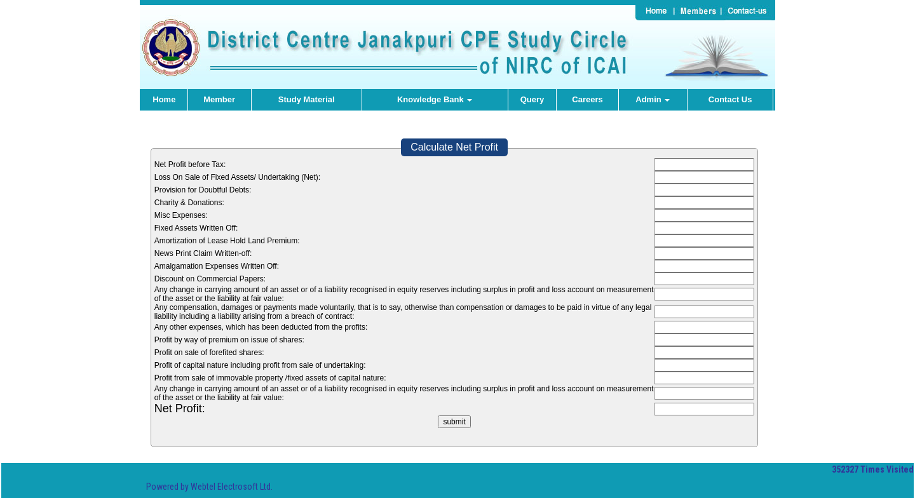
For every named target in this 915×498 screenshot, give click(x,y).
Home (163, 99)
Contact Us (730, 99)
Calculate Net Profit (454, 147)
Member (219, 99)
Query (532, 99)
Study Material (306, 99)
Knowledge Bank (434, 99)
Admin (652, 99)
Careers (587, 99)
